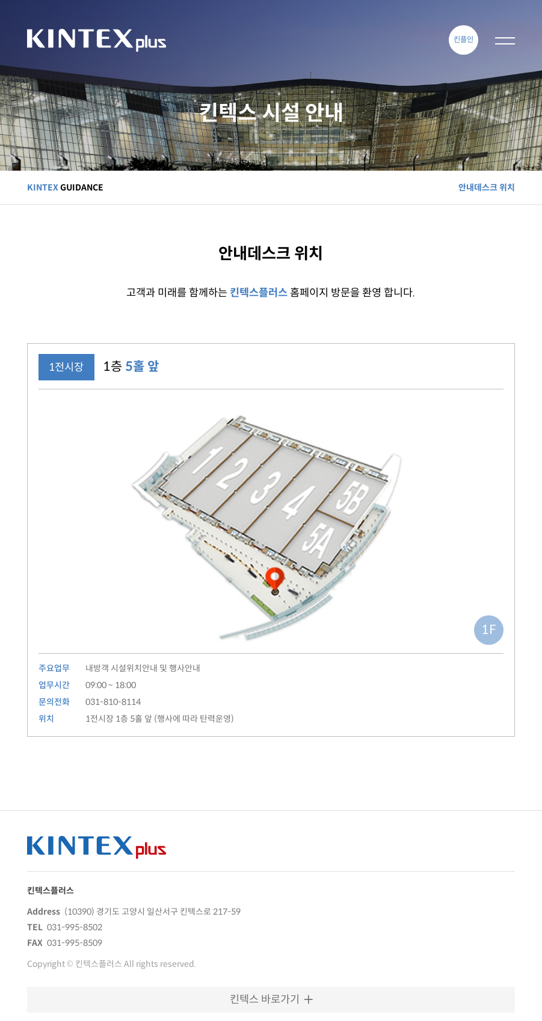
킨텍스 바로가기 (271, 999)
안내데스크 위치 (486, 187)
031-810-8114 (113, 701)
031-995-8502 (74, 927)
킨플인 (463, 39)
